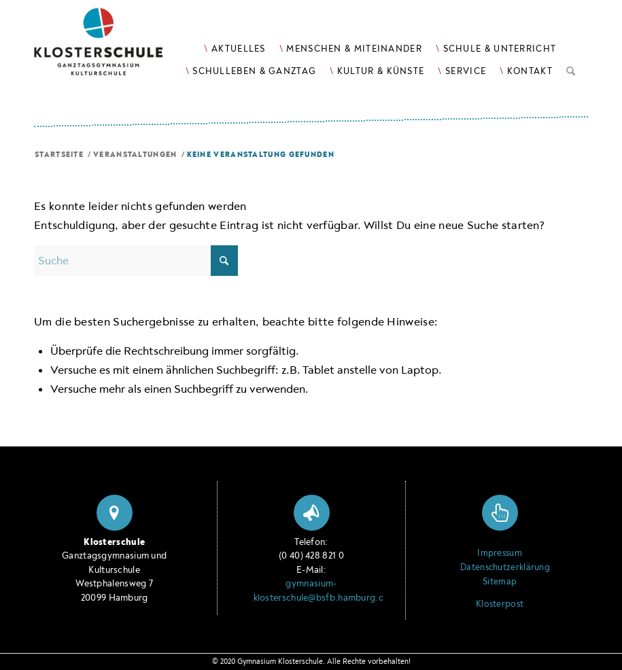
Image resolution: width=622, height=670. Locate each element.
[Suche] (570, 68)
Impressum (499, 553)
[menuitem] (234, 48)
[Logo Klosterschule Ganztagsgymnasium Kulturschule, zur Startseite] (115, 48)
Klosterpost (499, 604)
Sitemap (500, 581)
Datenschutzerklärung (499, 567)
